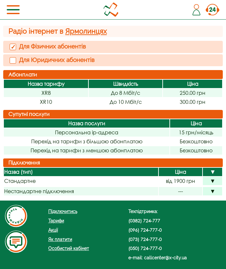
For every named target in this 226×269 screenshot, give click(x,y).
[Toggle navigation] (13, 9)
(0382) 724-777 (144, 221)
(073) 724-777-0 (145, 239)
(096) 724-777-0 (145, 230)
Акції (53, 230)
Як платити (60, 239)
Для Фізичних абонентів (48, 46)
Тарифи (56, 220)
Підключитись (62, 211)
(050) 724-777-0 (145, 248)
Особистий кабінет (68, 248)
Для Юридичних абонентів (52, 60)
